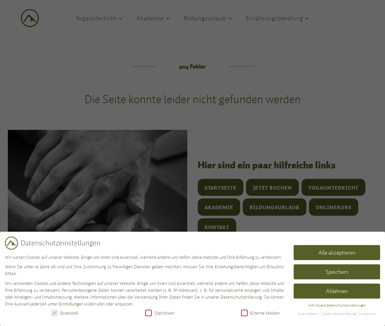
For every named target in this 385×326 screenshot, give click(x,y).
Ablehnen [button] (337, 291)
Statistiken (159, 313)
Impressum (368, 313)
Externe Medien (260, 313)
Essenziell (64, 313)
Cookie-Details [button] (308, 313)
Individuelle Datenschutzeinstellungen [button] (337, 305)
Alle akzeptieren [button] (336, 252)
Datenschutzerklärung (241, 297)
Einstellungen (71, 304)
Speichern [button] (337, 271)
